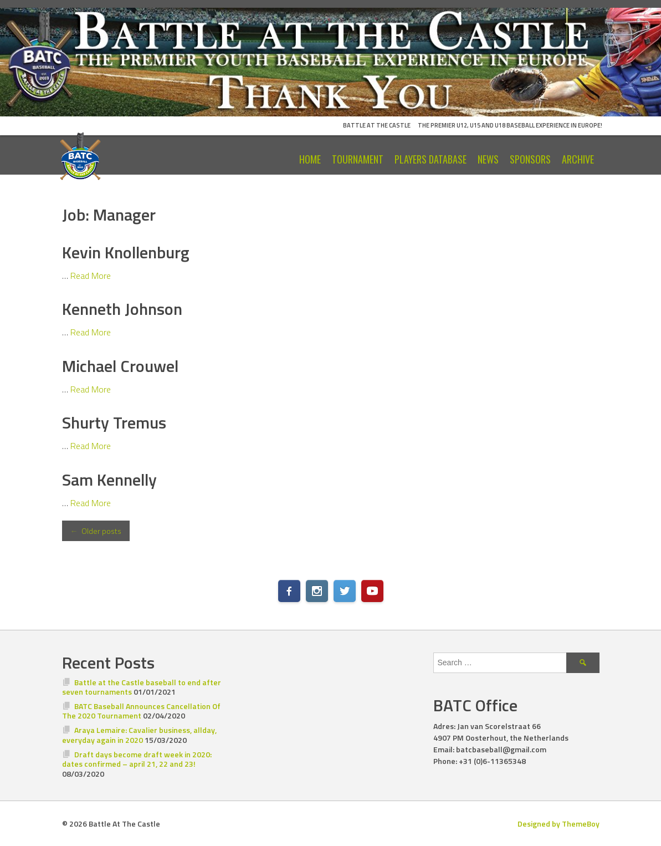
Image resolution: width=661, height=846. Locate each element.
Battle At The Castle (377, 125)
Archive (578, 159)
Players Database (430, 159)
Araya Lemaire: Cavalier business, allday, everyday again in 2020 (139, 735)
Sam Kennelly (109, 479)
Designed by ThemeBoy (558, 823)
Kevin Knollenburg (125, 252)
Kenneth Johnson (122, 309)
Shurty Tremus (114, 422)
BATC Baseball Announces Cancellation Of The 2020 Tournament (141, 711)
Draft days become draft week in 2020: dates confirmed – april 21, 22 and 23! (137, 759)
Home (310, 159)
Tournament (357, 159)
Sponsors (530, 159)
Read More (90, 275)
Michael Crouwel (120, 366)
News (488, 159)
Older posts (96, 531)
